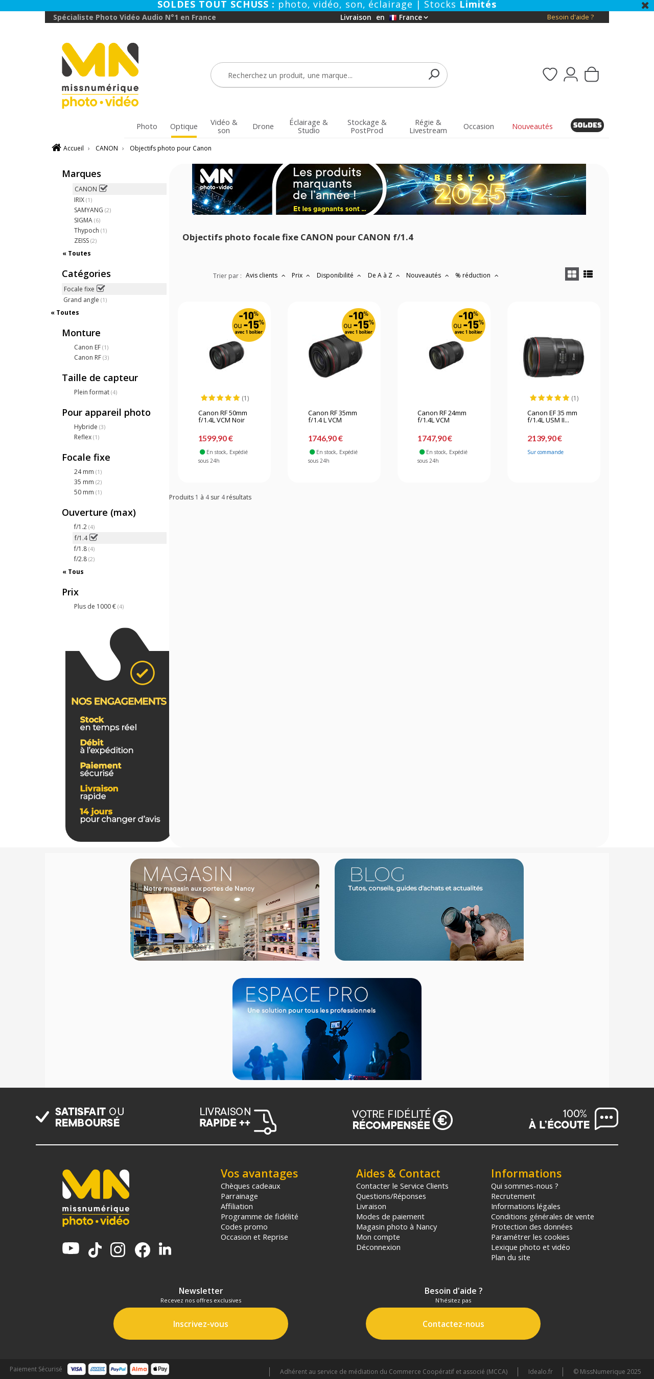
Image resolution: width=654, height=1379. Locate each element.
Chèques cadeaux (251, 1186)
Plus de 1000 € (99, 606)
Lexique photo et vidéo (530, 1247)
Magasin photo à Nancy (396, 1226)
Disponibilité (340, 275)
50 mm (88, 492)
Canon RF (91, 357)
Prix (302, 275)
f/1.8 (84, 548)
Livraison (371, 1206)
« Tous (73, 571)
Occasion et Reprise (254, 1237)
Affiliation (237, 1206)
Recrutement (513, 1196)
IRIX (83, 199)
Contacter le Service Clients (402, 1186)
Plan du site (510, 1257)
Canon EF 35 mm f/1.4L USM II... (552, 416)
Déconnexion (378, 1247)
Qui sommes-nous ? (524, 1186)
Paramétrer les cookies (530, 1237)
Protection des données (532, 1226)
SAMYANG (92, 210)
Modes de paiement (390, 1216)
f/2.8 (84, 559)
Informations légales (525, 1206)
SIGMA (87, 220)
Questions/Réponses (391, 1196)
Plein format (95, 392)
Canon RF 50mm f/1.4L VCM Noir (222, 416)
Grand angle (85, 299)
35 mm (88, 482)
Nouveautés (428, 275)
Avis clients (267, 275)
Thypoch (90, 230)
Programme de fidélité (259, 1216)
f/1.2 (84, 526)
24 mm (88, 471)
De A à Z (385, 275)
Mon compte (378, 1237)
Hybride (89, 426)
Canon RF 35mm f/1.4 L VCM (332, 416)
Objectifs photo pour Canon (171, 148)
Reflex (86, 437)
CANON (107, 148)
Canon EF (91, 347)
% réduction (478, 275)
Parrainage (239, 1196)
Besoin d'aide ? (570, 17)
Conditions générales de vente (542, 1216)
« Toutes (76, 253)
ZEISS (85, 240)
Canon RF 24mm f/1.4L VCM (441, 416)
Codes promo (244, 1226)
